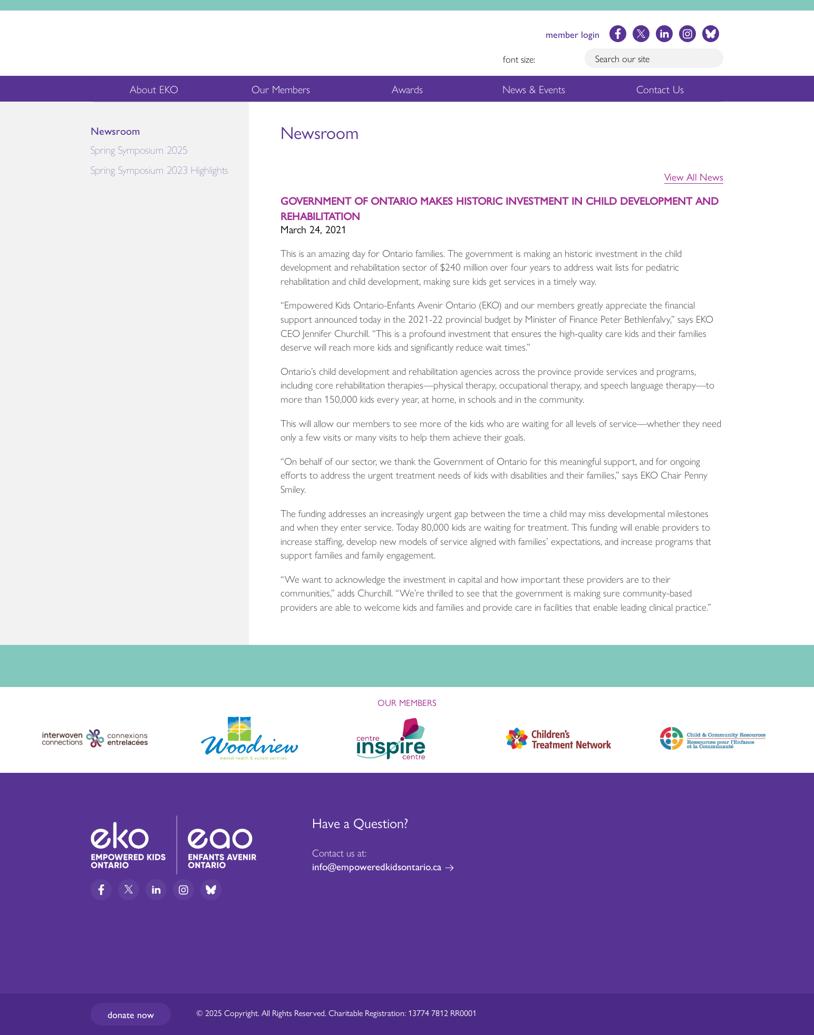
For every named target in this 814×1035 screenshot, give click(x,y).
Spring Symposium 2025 (170, 152)
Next (796, 736)
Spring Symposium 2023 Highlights (159, 170)
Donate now (131, 1014)
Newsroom (115, 131)
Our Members (280, 91)
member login (572, 34)
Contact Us (660, 88)
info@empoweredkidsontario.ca (376, 866)
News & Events (540, 91)
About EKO (154, 91)
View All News (693, 177)
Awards (407, 91)
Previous (18, 733)
